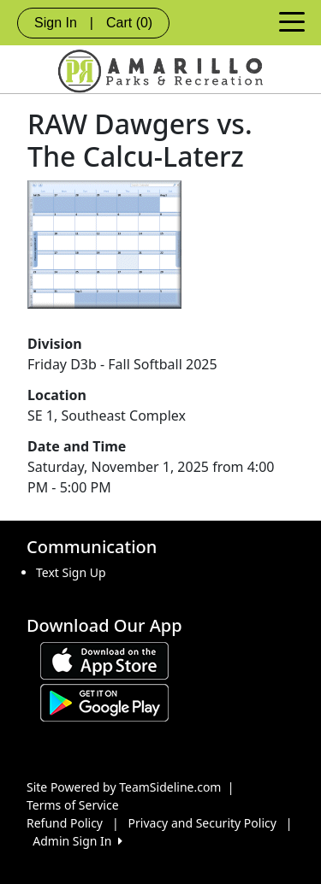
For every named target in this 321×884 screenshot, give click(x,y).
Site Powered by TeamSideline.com (124, 787)
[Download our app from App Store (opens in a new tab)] (104, 659)
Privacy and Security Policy (202, 823)
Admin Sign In (77, 841)
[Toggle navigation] (292, 20)
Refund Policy (65, 823)
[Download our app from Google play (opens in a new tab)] (104, 700)
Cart (129, 22)
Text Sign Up (71, 572)
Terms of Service (73, 805)
